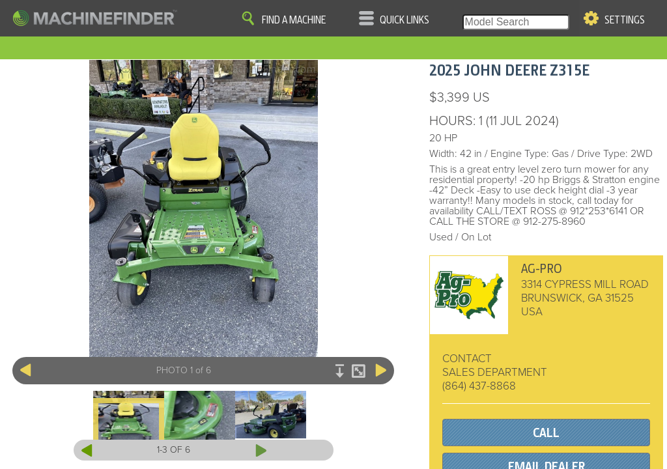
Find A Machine (294, 20)
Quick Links (404, 20)
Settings (624, 20)
